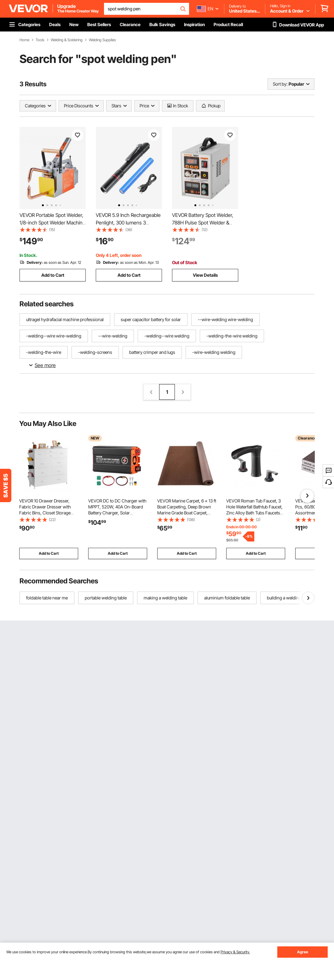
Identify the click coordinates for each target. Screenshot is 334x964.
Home (24, 40)
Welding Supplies (102, 40)
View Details (205, 275)
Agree (302, 952)
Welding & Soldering (67, 40)
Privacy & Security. (235, 952)
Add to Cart (52, 275)
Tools (40, 40)
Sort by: (280, 84)
